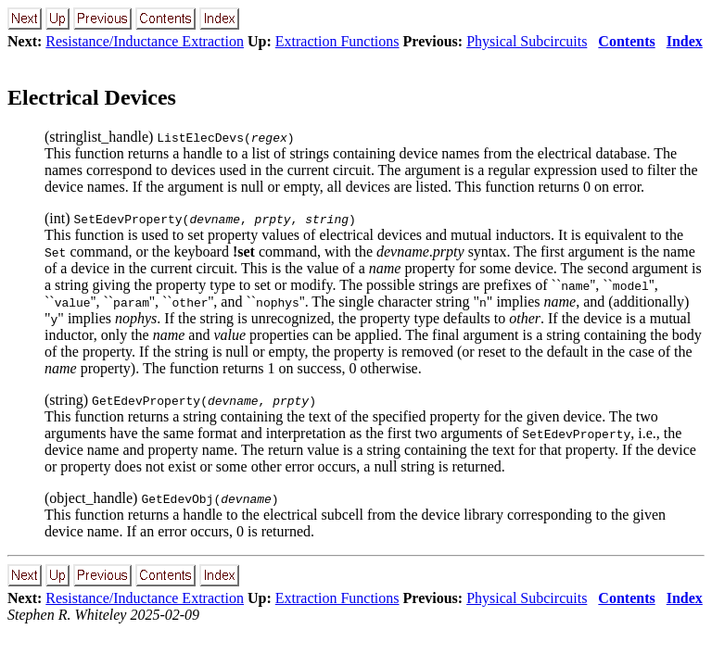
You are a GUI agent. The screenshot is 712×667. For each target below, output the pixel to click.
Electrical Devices (91, 97)
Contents (626, 41)
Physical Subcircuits (526, 41)
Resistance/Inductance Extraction (144, 41)
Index (685, 41)
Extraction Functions (337, 41)
